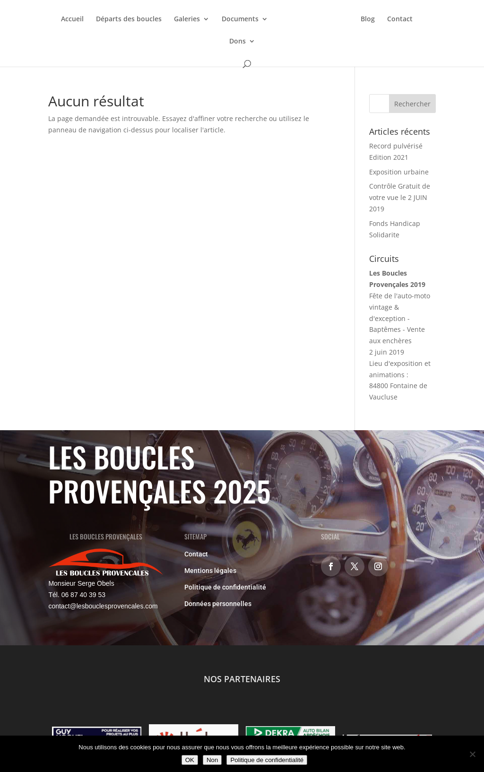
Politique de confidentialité (225, 587)
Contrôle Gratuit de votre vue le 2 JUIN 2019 (399, 197)
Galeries (187, 19)
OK (189, 759)
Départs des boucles (129, 19)
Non (212, 759)
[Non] (472, 754)
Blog (368, 19)
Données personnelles (217, 603)
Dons (237, 41)
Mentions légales (210, 570)
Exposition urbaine (399, 171)
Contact (400, 19)
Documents (240, 19)
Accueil (72, 19)
